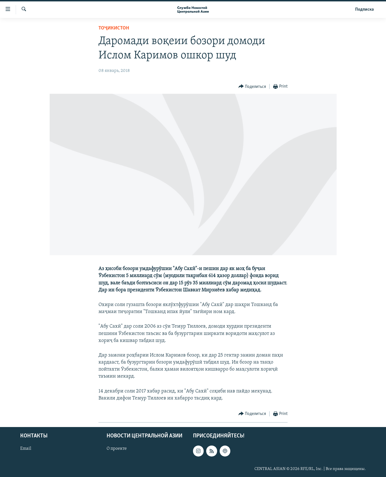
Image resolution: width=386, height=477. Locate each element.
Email (25, 448)
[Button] (252, 86)
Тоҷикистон (113, 28)
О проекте (117, 448)
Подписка (364, 9)
